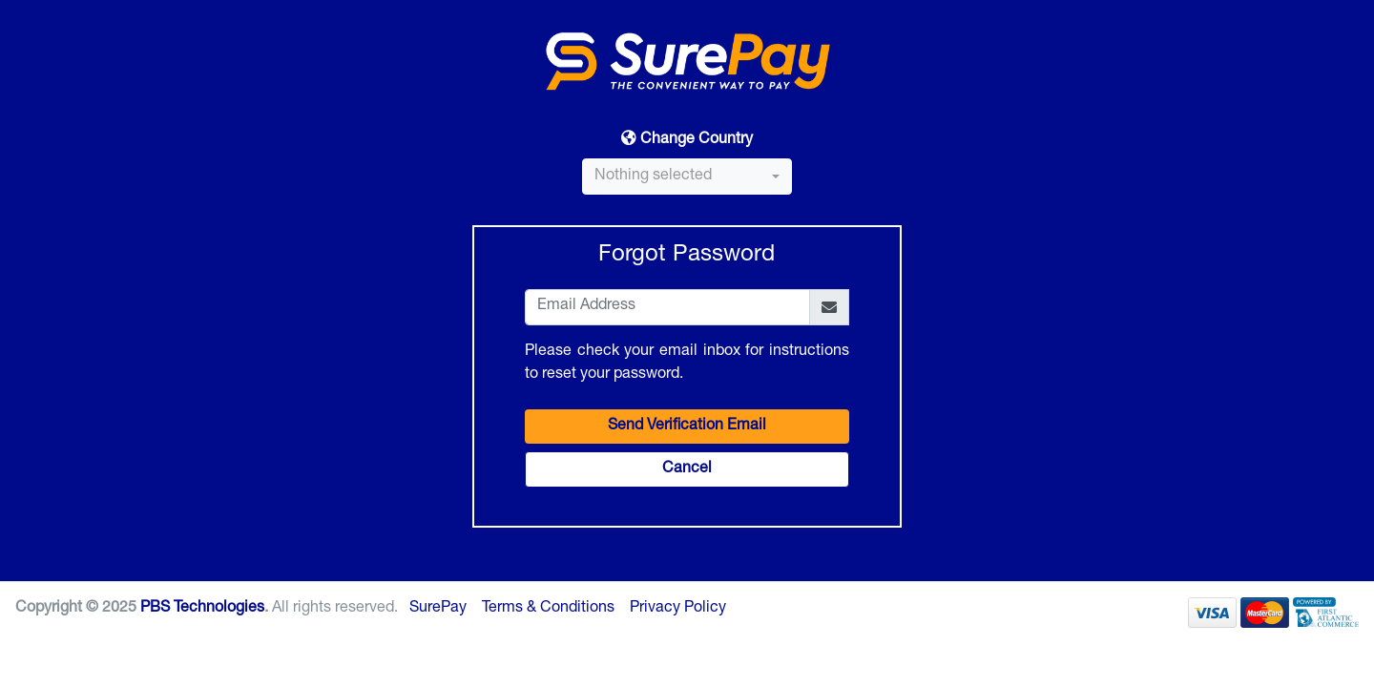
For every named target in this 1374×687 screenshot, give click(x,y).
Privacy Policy (678, 608)
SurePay (438, 608)
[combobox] (687, 176)
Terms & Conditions (548, 608)
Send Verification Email (687, 426)
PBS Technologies (202, 608)
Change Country (687, 139)
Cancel (687, 469)
